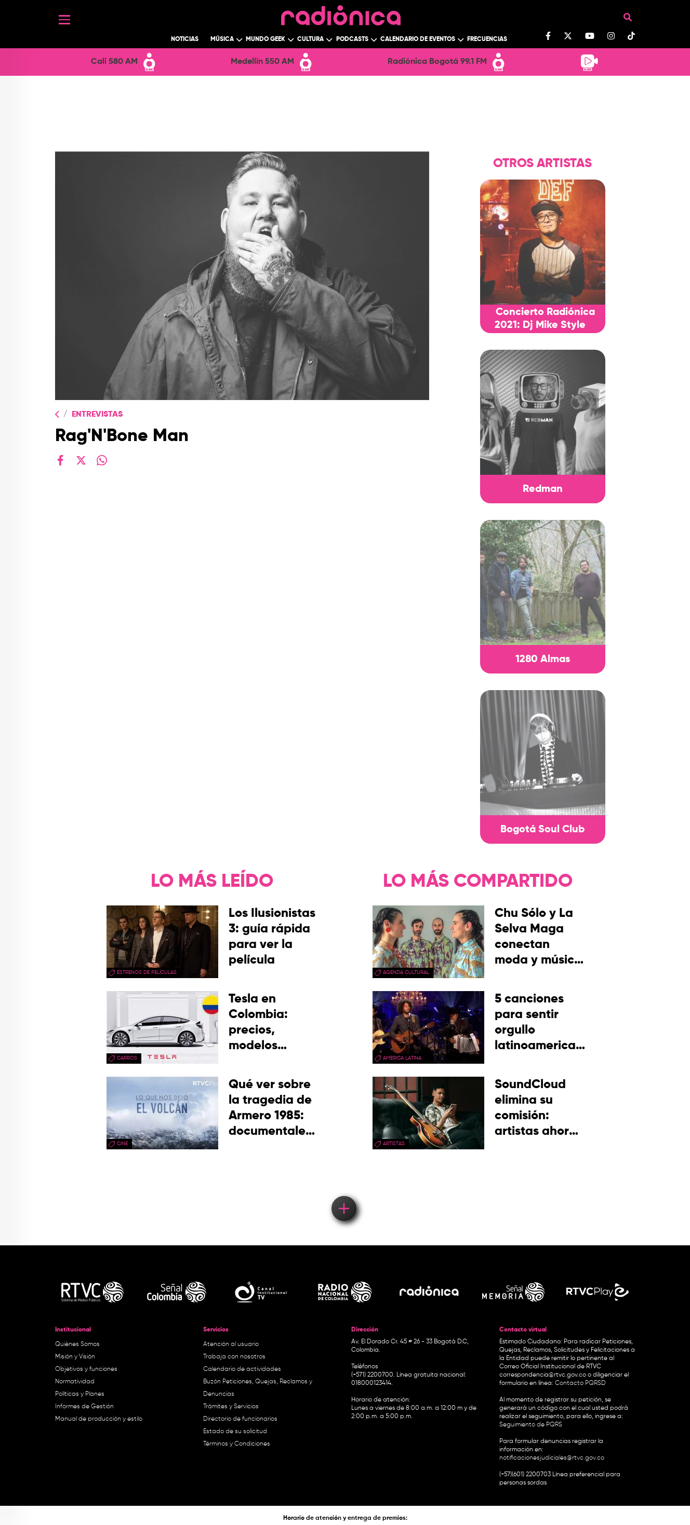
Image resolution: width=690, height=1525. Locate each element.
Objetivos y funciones (86, 1369)
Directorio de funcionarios (240, 1419)
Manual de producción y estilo (98, 1419)
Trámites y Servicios (231, 1407)
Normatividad (75, 1382)
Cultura (310, 39)
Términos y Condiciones (236, 1444)
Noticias (184, 39)
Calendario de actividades (242, 1369)
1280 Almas (542, 659)
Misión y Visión (75, 1357)
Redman (543, 489)
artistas (394, 1143)
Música (222, 39)
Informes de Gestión (84, 1407)
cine (122, 1143)
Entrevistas (97, 414)
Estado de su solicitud (235, 1431)
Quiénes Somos (77, 1344)
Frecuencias (487, 39)
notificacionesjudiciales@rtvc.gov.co (551, 1458)
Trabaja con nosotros (234, 1357)
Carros (127, 1058)
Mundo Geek (265, 39)
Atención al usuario (231, 1344)
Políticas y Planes (79, 1394)
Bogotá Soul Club (542, 830)
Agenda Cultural (406, 972)
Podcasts (352, 39)
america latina (402, 1058)
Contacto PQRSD (580, 1383)
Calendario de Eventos (417, 39)
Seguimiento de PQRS (530, 1425)
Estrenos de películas (147, 972)
